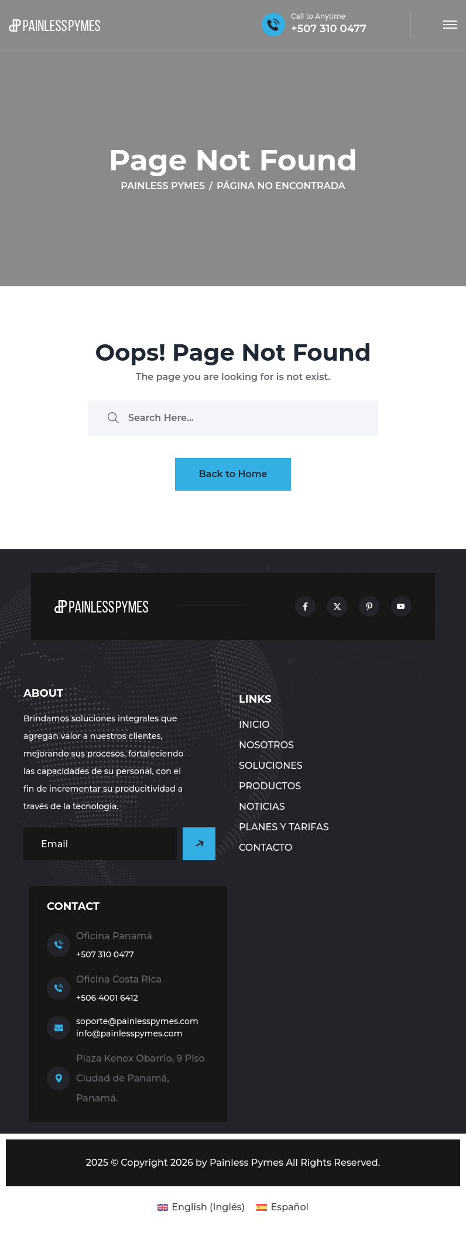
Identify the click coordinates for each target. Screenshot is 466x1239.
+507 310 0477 (105, 954)
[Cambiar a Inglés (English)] (201, 1207)
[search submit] (113, 418)
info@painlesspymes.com (129, 1033)
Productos (270, 786)
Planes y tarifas (284, 827)
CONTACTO (265, 847)
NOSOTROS (266, 745)
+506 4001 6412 (107, 997)
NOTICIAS (262, 806)
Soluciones (271, 765)
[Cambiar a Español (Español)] (282, 1207)
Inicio (254, 724)
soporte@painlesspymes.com (137, 1021)
